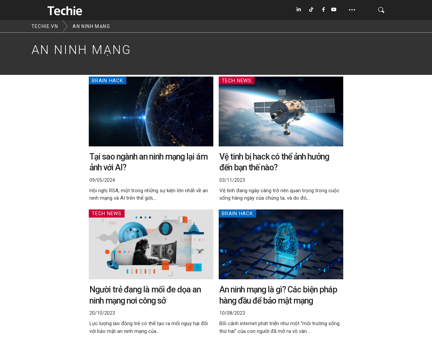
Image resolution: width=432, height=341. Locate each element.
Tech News (236, 81)
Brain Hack (107, 81)
